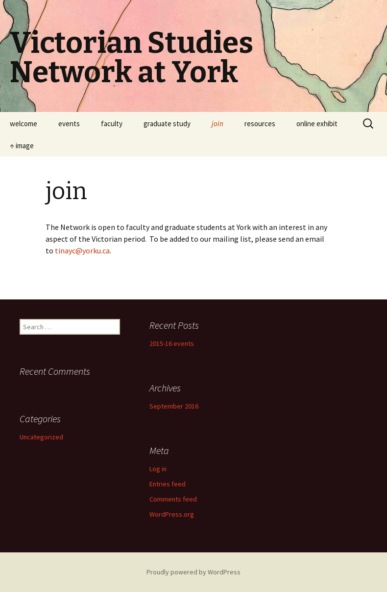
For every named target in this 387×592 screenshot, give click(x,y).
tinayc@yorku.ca (82, 250)
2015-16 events (171, 343)
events (69, 123)
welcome (23, 123)
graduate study (167, 123)
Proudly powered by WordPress (193, 572)
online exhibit (317, 123)
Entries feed (167, 483)
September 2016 (173, 406)
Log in (158, 468)
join (217, 123)
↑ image (22, 145)
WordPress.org (171, 514)
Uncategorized (41, 437)
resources (259, 123)
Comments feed (173, 499)
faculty (111, 123)
